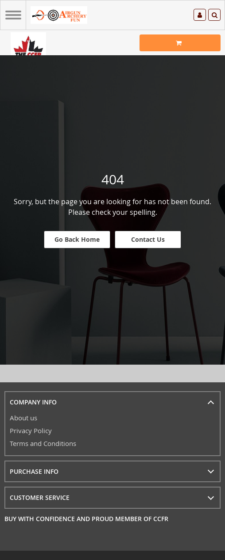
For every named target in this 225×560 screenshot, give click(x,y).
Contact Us (148, 239)
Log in (200, 15)
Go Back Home (77, 239)
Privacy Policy (31, 430)
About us (23, 417)
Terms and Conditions (43, 443)
